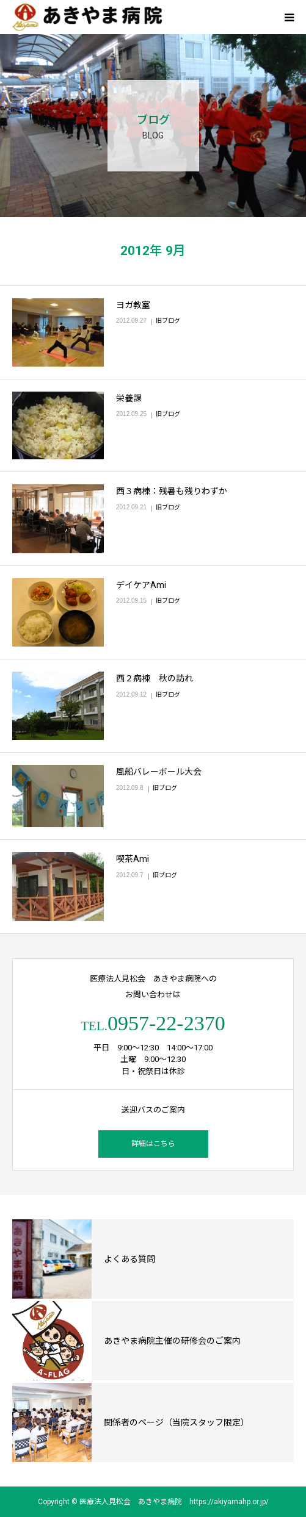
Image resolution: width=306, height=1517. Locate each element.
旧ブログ (168, 320)
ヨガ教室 (133, 305)
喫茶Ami (132, 859)
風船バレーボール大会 (159, 771)
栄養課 (129, 398)
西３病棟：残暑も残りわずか (171, 491)
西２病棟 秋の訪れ (154, 678)
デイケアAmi (141, 585)
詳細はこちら (153, 1143)
